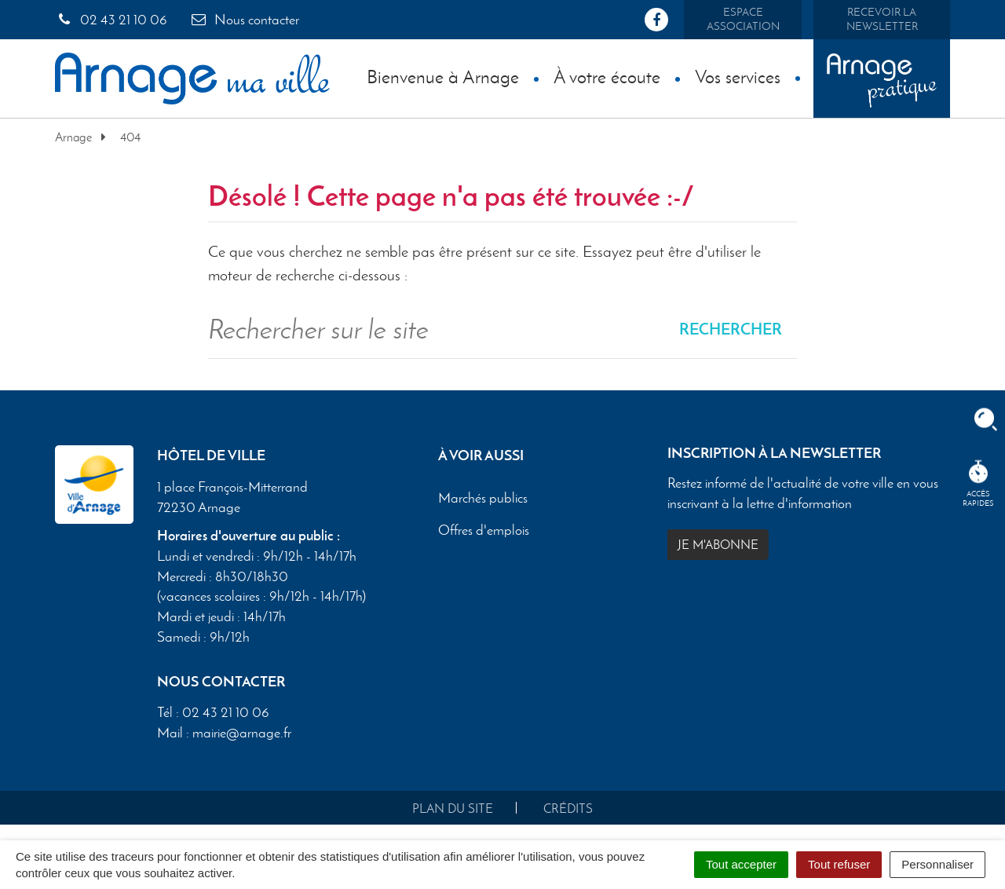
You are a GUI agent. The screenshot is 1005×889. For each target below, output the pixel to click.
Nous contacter (244, 19)
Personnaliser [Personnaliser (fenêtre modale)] (937, 864)
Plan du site (452, 808)
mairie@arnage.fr (241, 732)
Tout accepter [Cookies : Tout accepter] (741, 864)
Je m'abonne (718, 544)
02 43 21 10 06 (111, 19)
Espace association (743, 19)
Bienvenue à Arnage (443, 76)
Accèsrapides (978, 484)
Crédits (568, 808)
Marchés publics (483, 498)
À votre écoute (607, 76)
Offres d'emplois (483, 530)
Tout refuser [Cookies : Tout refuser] (839, 864)
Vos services (737, 76)
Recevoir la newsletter (882, 19)
